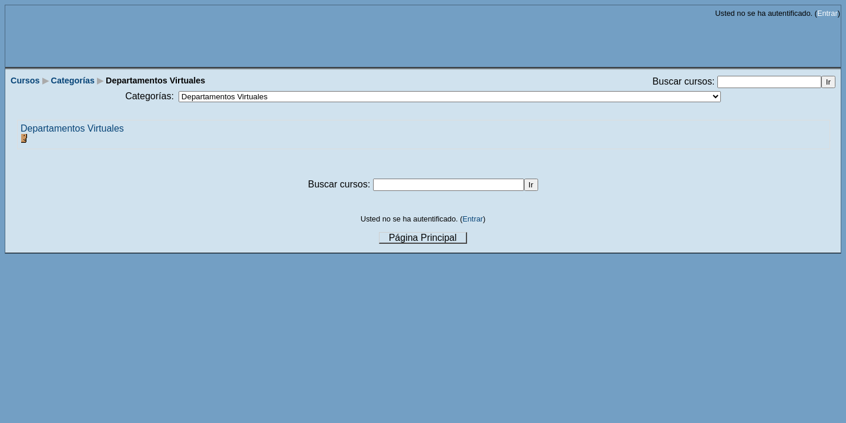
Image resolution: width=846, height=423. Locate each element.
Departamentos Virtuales (72, 128)
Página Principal (423, 238)
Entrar (827, 13)
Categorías (73, 80)
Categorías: (149, 96)
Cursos (25, 80)
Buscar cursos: (685, 81)
